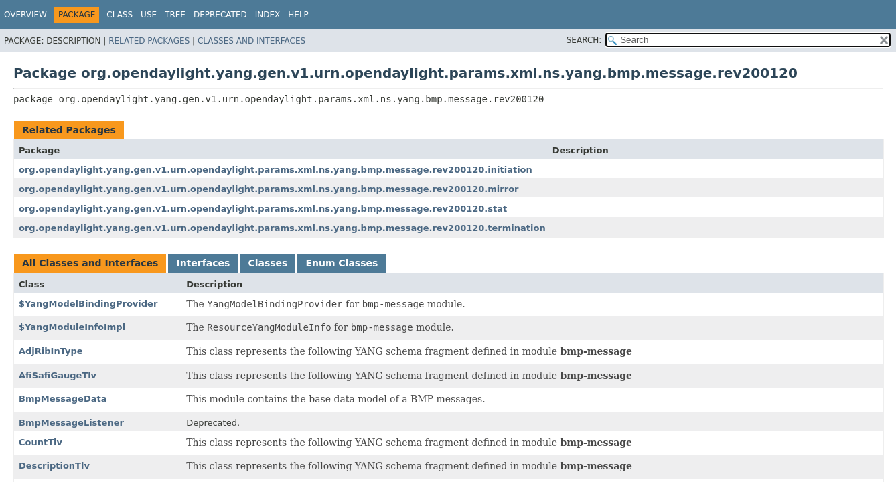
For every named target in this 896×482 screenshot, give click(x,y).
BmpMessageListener (71, 423)
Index (268, 14)
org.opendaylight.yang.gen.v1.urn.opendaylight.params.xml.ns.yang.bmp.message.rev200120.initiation (275, 170)
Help (298, 14)
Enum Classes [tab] (341, 263)
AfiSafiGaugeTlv (57, 375)
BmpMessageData (62, 399)
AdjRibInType (51, 351)
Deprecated (220, 14)
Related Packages (149, 41)
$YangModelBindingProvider (88, 304)
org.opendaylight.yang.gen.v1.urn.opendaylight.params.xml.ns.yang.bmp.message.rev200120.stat (263, 209)
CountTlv (40, 442)
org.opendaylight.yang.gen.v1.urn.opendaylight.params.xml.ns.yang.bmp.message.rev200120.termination (282, 228)
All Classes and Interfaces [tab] (90, 263)
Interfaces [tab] (203, 263)
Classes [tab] (267, 263)
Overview (25, 14)
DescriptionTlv (54, 466)
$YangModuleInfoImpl (72, 327)
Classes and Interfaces (251, 41)
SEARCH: (584, 40)
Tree (175, 14)
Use (149, 14)
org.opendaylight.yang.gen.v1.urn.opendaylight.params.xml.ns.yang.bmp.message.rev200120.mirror (268, 189)
